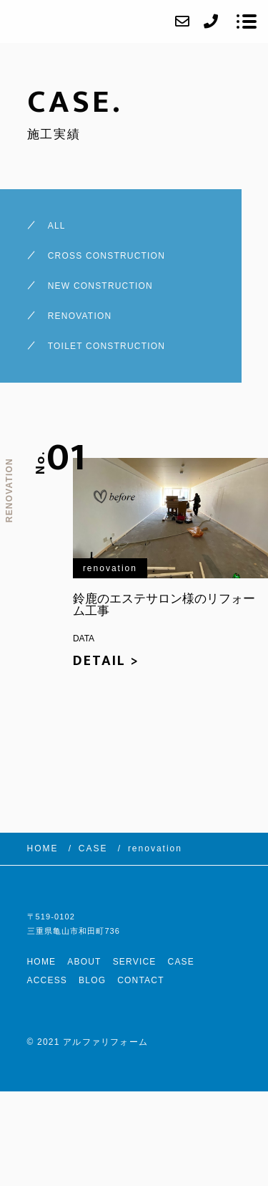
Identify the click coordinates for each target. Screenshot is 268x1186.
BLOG (92, 980)
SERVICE (135, 962)
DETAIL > (106, 660)
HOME (41, 962)
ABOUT (84, 962)
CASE (181, 962)
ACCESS (47, 980)
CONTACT (140, 980)
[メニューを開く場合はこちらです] (246, 21)
